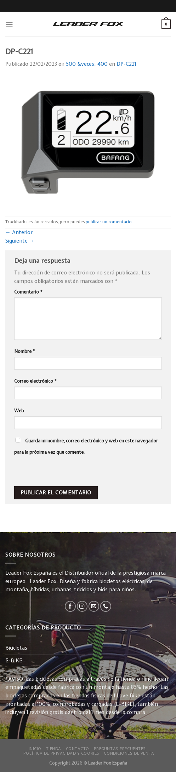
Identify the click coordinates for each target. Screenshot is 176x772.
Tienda (53, 748)
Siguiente (19, 240)
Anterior (19, 232)
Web (19, 410)
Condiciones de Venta (129, 753)
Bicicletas (16, 647)
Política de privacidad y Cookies (61, 753)
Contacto (78, 748)
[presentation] (62, 471)
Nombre (24, 351)
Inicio (35, 748)
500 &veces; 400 (87, 64)
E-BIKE (13, 660)
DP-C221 (126, 64)
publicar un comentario (109, 222)
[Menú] (9, 24)
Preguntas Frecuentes (120, 748)
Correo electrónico (35, 381)
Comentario (28, 292)
